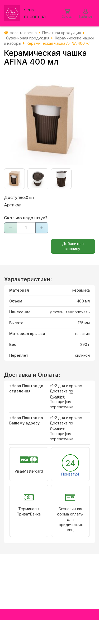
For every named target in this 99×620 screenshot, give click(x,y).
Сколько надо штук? (26, 217)
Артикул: (13, 204)
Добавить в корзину (73, 246)
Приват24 (70, 474)
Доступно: (15, 197)
